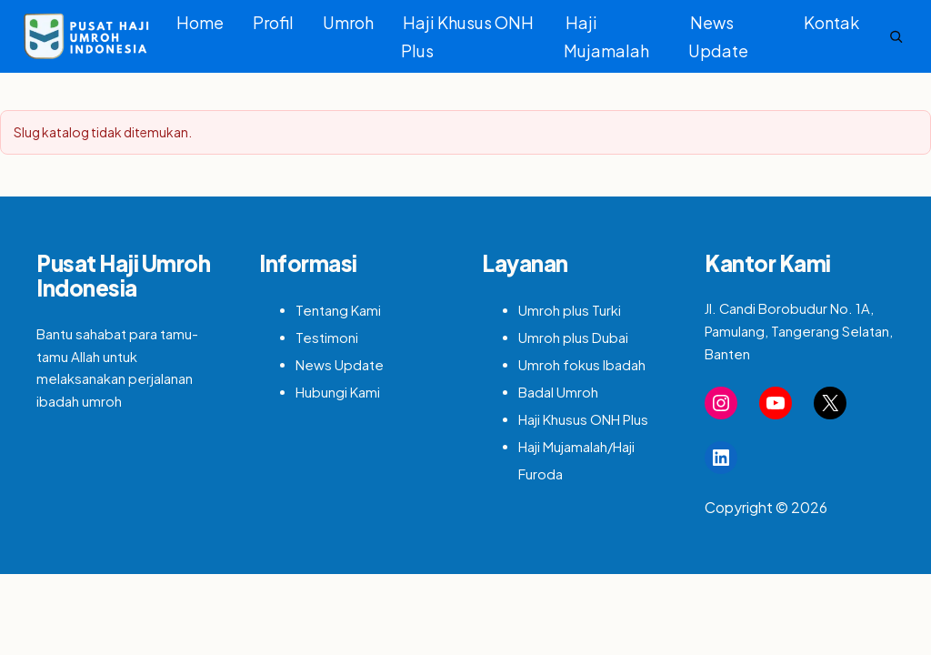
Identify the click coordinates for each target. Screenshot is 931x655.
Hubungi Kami (337, 392)
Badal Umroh (558, 392)
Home (200, 22)
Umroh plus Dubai (573, 337)
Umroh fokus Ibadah (582, 365)
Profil (273, 22)
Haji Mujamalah (606, 36)
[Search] (896, 36)
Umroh (348, 22)
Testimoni (326, 337)
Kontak (831, 22)
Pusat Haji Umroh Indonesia (123, 275)
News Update (718, 36)
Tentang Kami (338, 310)
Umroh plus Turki (569, 310)
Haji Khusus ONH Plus (467, 36)
